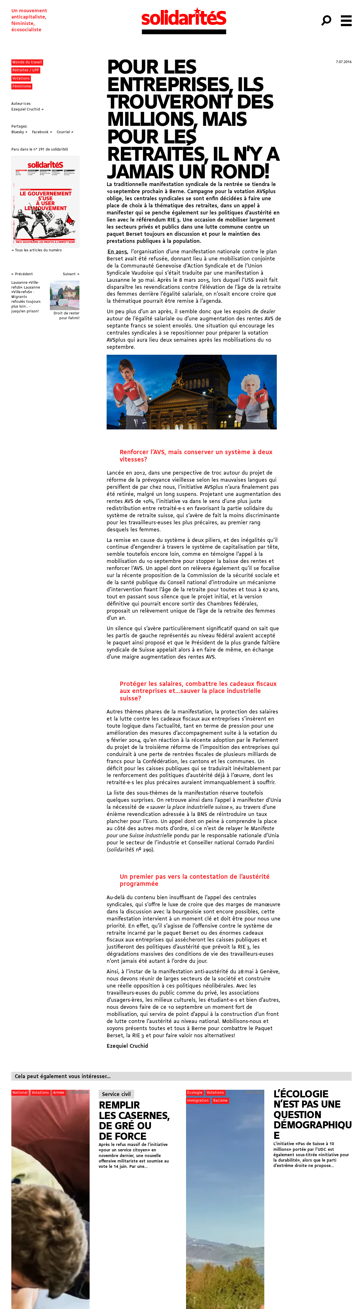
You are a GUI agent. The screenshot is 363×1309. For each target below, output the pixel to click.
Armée (58, 1093)
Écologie (194, 1093)
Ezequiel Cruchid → (27, 109)
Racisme (220, 1101)
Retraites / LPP (25, 70)
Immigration (198, 1101)
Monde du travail (27, 62)
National (19, 1093)
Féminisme (21, 86)
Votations (20, 78)
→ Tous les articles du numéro (36, 250)
